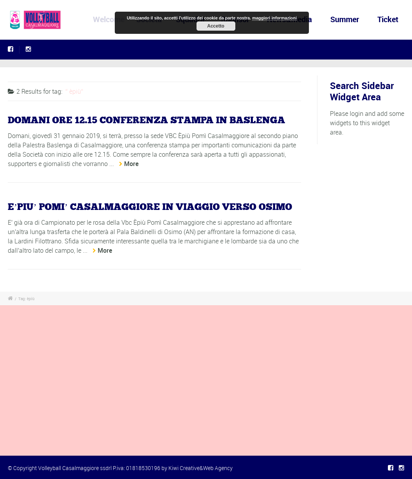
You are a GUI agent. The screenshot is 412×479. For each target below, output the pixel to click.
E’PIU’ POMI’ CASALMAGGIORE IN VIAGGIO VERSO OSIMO (150, 207)
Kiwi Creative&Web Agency (200, 468)
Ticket (387, 19)
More (131, 163)
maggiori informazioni (274, 18)
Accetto (215, 26)
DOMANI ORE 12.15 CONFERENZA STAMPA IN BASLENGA (146, 120)
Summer (344, 19)
